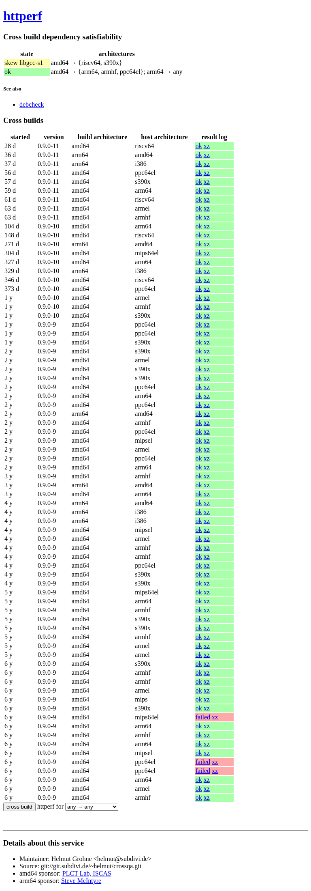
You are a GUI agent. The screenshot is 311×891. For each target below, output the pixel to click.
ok (199, 145)
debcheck (31, 104)
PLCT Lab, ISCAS (86, 873)
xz (207, 145)
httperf (22, 16)
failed (203, 717)
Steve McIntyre (81, 880)
